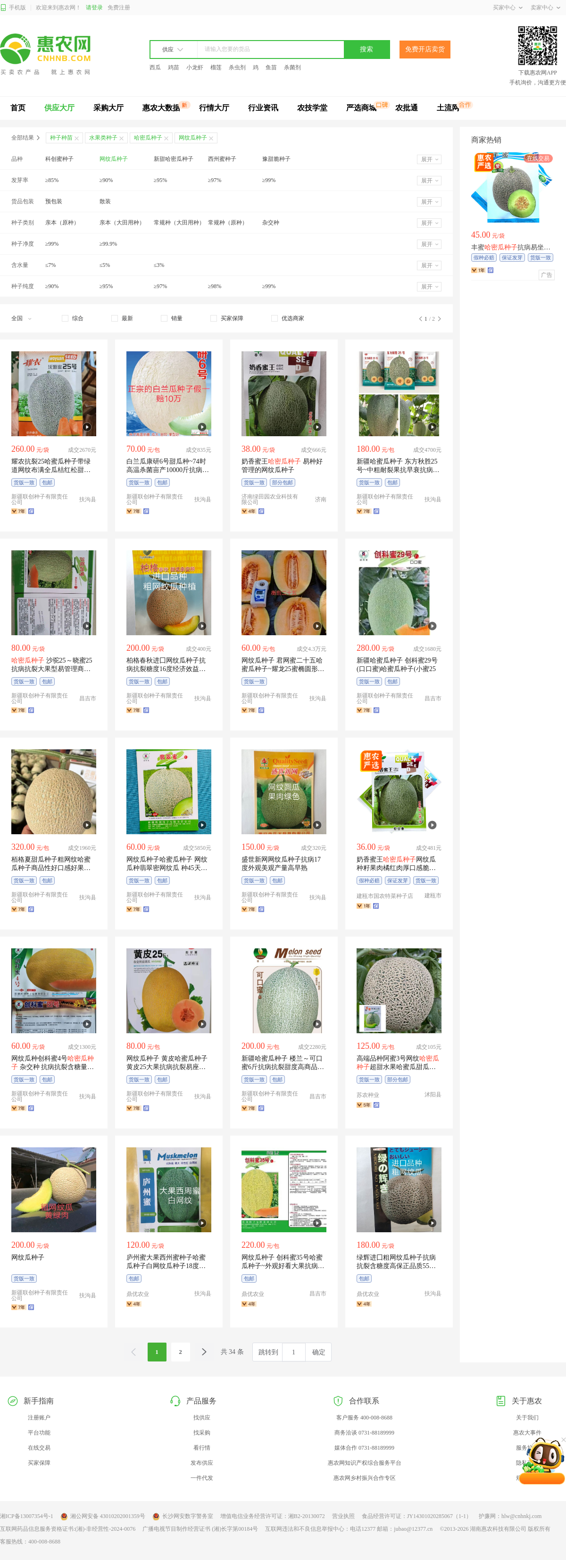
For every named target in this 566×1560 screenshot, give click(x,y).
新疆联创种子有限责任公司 (39, 499)
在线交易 (39, 1447)
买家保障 (39, 1463)
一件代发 (202, 1478)
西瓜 (155, 67)
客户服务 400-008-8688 (364, 1417)
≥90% (106, 180)
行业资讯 (263, 108)
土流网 (448, 108)
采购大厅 (108, 108)
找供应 (201, 1417)
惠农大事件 (527, 1432)
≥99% (269, 180)
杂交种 (270, 222)
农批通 (406, 108)
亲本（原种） (62, 222)
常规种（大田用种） (179, 222)
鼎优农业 (137, 1294)
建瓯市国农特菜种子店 (385, 896)
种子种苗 (61, 137)
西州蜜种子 (222, 159)
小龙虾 (194, 67)
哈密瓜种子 (148, 137)
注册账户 (39, 1417)
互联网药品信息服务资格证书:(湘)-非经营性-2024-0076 (67, 1529)
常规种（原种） (228, 222)
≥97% (215, 180)
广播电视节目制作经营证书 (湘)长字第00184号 (200, 1529)
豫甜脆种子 (276, 159)
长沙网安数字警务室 (182, 1516)
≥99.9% (108, 244)
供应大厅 (59, 108)
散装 (105, 201)
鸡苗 (173, 67)
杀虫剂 (237, 67)
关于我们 (527, 1417)
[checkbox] (72, 318)
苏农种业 (368, 1095)
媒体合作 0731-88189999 (364, 1447)
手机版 (13, 7)
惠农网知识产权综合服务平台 (364, 1463)
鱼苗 (271, 67)
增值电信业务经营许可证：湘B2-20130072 (272, 1516)
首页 (17, 108)
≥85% (52, 180)
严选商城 (361, 108)
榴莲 (216, 67)
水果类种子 (103, 137)
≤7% (50, 265)
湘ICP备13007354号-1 (26, 1516)
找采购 (201, 1432)
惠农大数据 (161, 108)
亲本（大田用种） (122, 222)
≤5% (105, 265)
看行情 (201, 1447)
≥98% (215, 286)
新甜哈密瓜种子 (173, 159)
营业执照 (343, 1516)
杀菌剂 (292, 67)
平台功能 (39, 1432)
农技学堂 (312, 108)
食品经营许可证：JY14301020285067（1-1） (417, 1516)
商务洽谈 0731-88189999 (364, 1432)
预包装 (53, 201)
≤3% (159, 265)
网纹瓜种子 (114, 159)
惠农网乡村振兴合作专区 (364, 1478)
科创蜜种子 (59, 159)
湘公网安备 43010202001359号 (102, 1516)
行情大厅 (214, 108)
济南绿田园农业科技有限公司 (269, 499)
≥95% (160, 180)
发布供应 (202, 1463)
